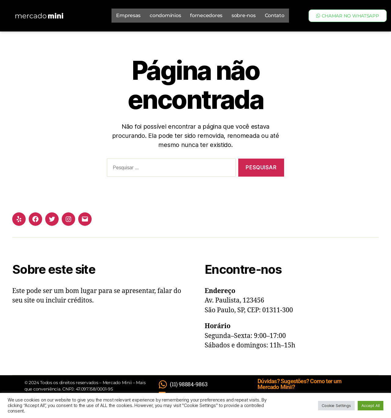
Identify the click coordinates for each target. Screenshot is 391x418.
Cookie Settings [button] (336, 405)
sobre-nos (244, 15)
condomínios (165, 15)
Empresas (128, 15)
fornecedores (206, 15)
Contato (274, 15)
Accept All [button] (370, 405)
